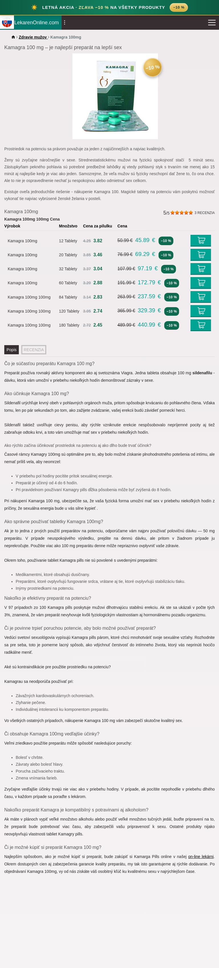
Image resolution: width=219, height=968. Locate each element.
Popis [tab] (12, 349)
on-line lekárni (201, 856)
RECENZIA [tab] (34, 349)
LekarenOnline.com (36, 22)
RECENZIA (204, 213)
